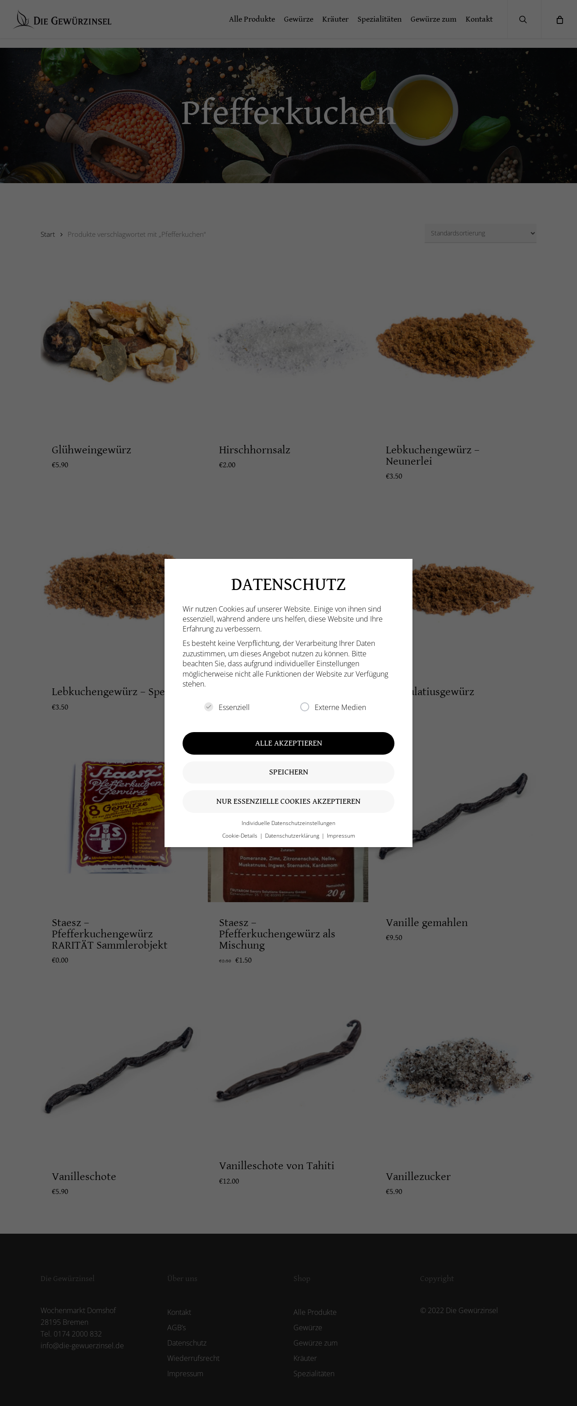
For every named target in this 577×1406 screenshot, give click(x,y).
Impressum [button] (341, 835)
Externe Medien (333, 707)
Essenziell (227, 707)
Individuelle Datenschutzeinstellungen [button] (288, 823)
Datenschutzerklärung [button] (293, 835)
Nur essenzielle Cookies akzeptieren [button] (288, 801)
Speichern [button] (288, 772)
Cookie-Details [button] (240, 835)
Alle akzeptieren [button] (288, 743)
